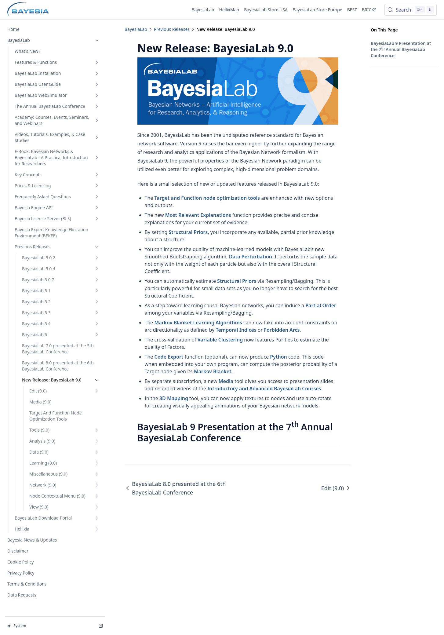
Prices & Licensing (57, 185)
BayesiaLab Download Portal (57, 518)
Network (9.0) (64, 485)
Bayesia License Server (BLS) (57, 218)
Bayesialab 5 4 (61, 324)
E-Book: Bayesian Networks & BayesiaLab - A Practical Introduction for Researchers (57, 157)
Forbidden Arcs (282, 330)
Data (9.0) (64, 452)
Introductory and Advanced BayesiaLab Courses (264, 388)
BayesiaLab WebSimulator (57, 95)
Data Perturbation (250, 256)
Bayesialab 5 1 (61, 291)
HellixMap (229, 10)
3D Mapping (173, 398)
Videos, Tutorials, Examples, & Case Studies (57, 137)
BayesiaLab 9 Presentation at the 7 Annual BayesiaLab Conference (401, 49)
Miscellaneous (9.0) (64, 474)
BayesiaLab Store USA (266, 10)
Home (13, 29)
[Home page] (28, 9)
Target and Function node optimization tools (207, 198)
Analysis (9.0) (64, 441)
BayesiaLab (203, 10)
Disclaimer (17, 551)
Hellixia (57, 529)
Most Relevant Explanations (198, 215)
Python (278, 356)
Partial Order (320, 305)
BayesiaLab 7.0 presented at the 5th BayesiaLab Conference (58, 349)
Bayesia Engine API (57, 207)
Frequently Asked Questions (57, 196)
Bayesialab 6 (61, 335)
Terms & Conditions (27, 584)
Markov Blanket (212, 371)
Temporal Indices (236, 330)
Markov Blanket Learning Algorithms (198, 322)
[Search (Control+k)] (410, 10)
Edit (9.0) (64, 391)
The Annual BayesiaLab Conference (57, 106)
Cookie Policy (20, 562)
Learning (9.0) (64, 463)
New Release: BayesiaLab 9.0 (61, 380)
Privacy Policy (20, 573)
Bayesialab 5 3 (61, 313)
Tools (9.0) (64, 430)
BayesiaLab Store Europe (317, 10)
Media (226, 381)
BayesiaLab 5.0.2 (61, 258)
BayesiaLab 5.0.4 (61, 269)
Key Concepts (57, 174)
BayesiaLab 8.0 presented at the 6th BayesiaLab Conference (58, 366)
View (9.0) (64, 507)
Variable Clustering (220, 339)
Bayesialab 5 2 (61, 302)
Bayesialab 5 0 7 (61, 280)
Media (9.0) (40, 402)
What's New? (27, 51)
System (16, 625)
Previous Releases (57, 247)
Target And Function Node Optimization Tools (55, 416)
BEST (352, 10)
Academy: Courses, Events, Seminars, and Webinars (57, 120)
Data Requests (21, 595)
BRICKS (369, 10)
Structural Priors (188, 232)
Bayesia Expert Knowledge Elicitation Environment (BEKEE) (51, 233)
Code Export (169, 356)
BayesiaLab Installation (57, 73)
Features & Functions (57, 62)
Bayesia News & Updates (32, 540)
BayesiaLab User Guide (57, 84)
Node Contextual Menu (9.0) (64, 496)
